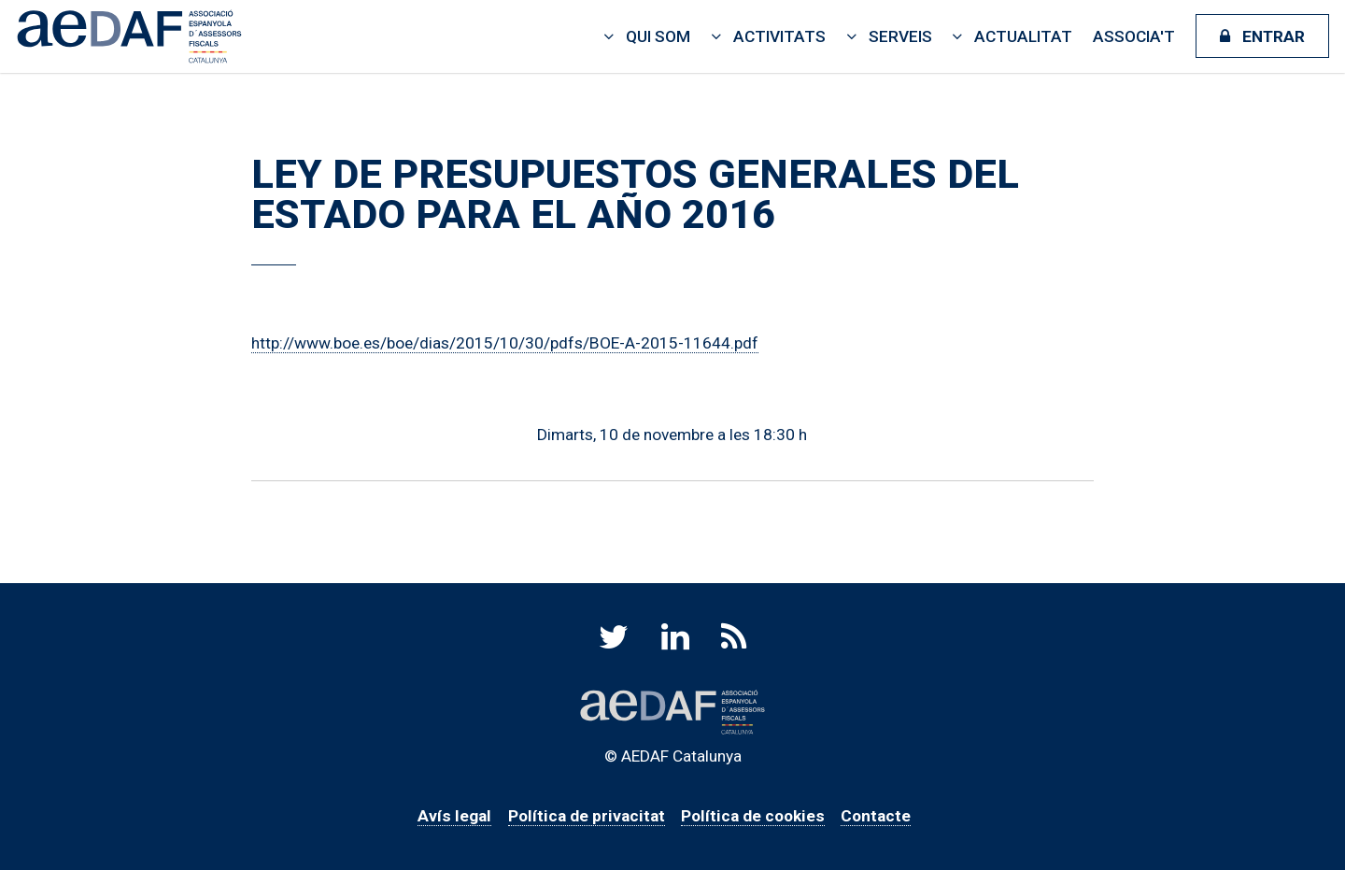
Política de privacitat (586, 815)
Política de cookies (753, 815)
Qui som (658, 36)
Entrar (1273, 36)
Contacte (876, 815)
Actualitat (1023, 36)
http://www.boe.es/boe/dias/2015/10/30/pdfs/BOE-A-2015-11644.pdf (504, 343)
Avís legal (454, 815)
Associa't (1134, 36)
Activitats (779, 36)
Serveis (900, 36)
